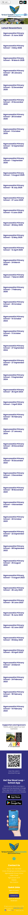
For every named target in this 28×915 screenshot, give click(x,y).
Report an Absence (14, 898)
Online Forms (14, 893)
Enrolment (14, 901)
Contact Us (14, 896)
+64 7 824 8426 (16, 869)
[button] (5, 2)
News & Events (14, 891)
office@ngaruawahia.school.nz (16, 871)
